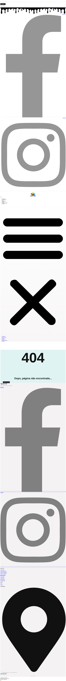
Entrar (3, 339)
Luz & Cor (3, 198)
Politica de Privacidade (3, 572)
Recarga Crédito (2, 580)
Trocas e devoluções (3, 571)
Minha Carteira (2, 579)
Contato (3, 203)
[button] (33, 270)
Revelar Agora (4, 199)
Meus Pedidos (2, 576)
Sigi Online (3, 201)
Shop (3, 200)
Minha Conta (2, 575)
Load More (3, 4)
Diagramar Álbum (4, 340)
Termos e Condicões (3, 573)
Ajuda (1, 583)
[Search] (4, 1)
